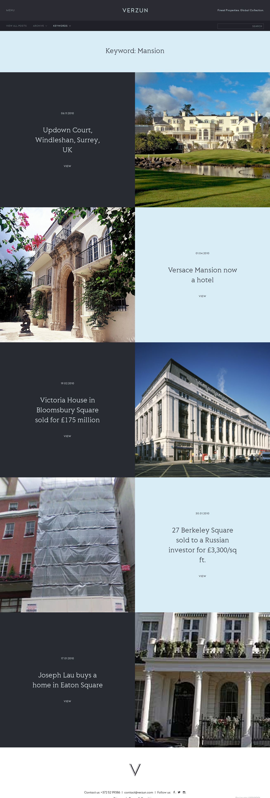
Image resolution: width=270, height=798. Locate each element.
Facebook (175, 793)
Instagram (185, 793)
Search (257, 26)
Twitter (180, 793)
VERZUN (135, 10)
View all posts (16, 25)
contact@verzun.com (138, 792)
